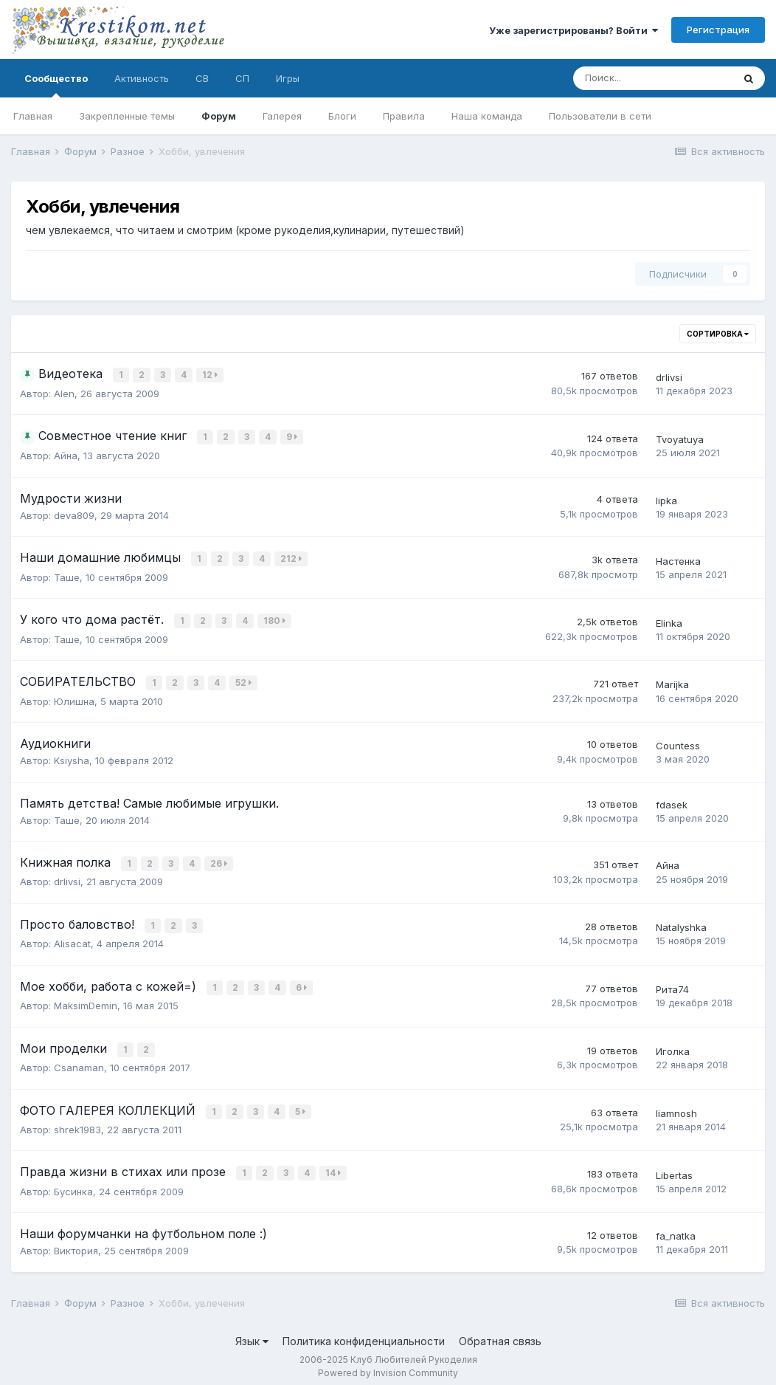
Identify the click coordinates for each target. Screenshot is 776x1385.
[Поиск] (652, 78)
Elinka (669, 622)
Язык (252, 1332)
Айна (65, 455)
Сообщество (56, 84)
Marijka (672, 682)
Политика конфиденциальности (364, 1332)
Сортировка (718, 333)
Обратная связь (500, 1332)
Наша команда (486, 116)
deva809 (74, 515)
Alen (64, 393)
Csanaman (79, 1060)
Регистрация (718, 29)
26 (219, 860)
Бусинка (73, 1182)
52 (244, 680)
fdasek (671, 802)
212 (291, 558)
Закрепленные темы (127, 116)
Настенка (678, 560)
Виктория (76, 1242)
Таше (67, 576)
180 (275, 619)
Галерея (282, 116)
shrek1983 (77, 1121)
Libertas (674, 1166)
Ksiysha (71, 757)
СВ (202, 78)
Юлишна (74, 698)
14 (334, 1164)
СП (242, 78)
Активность (141, 78)
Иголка (673, 1045)
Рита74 (672, 984)
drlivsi (669, 377)
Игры (287, 78)
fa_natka (676, 1227)
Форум (218, 116)
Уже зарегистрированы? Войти (573, 30)
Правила (404, 116)
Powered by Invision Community (388, 1363)
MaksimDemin (85, 1000)
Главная (32, 116)
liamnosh (676, 1106)
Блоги (342, 116)
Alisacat (72, 938)
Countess (678, 743)
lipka (666, 500)
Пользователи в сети (600, 116)
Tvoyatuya (680, 439)
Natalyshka (681, 923)
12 (210, 374)
